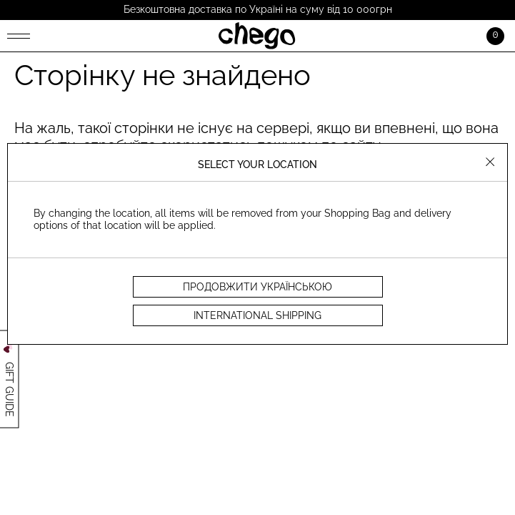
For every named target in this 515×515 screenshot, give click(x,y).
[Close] (490, 163)
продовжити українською (257, 287)
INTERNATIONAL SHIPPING (257, 315)
